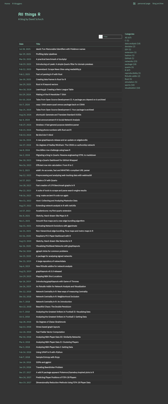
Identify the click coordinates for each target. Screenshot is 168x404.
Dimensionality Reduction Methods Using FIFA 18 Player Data (63, 382)
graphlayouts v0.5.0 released (49, 271)
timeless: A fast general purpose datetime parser (57, 125)
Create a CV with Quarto (46, 180)
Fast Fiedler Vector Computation (50, 332)
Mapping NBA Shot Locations (49, 276)
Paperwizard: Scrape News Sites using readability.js (58, 69)
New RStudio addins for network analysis (54, 266)
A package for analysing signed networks (54, 256)
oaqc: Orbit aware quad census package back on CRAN (60, 104)
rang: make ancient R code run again (52, 195)
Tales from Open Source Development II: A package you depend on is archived (71, 99)
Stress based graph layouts (48, 327)
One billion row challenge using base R (53, 150)
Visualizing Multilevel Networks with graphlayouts (58, 246)
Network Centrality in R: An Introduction (54, 301)
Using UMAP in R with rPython (49, 352)
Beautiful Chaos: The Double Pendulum (53, 306)
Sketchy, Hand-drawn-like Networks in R (54, 241)
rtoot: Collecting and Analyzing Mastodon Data (56, 200)
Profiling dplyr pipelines (46, 54)
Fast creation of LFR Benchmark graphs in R (55, 185)
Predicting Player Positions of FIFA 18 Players (56, 377)
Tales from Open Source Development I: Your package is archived (65, 109)
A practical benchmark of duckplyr (51, 59)
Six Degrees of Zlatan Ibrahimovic (51, 322)
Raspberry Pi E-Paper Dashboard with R (53, 236)
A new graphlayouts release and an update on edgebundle (61, 140)
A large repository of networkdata (51, 261)
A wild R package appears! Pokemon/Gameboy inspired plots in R (65, 372)
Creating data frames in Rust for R (51, 79)
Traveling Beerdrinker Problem (49, 367)
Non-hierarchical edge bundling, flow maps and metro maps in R (64, 231)
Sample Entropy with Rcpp (48, 357)
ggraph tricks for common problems (52, 251)
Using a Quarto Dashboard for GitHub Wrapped (56, 160)
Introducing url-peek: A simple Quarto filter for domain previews (64, 64)
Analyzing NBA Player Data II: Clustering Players (57, 342)
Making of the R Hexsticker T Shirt (51, 94)
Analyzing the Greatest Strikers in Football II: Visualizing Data (63, 312)
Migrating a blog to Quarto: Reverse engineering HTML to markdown (66, 155)
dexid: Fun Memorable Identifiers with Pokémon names (60, 49)
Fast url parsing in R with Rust (49, 74)
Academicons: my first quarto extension (53, 210)
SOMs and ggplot (43, 362)
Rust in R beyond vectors (47, 84)
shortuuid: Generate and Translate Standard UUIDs (58, 114)
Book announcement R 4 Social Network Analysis (58, 120)
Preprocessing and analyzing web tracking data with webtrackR (64, 175)
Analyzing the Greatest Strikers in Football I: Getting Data (61, 317)
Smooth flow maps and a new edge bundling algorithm (60, 221)
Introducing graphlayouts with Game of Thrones (57, 281)
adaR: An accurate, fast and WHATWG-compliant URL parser (63, 170)
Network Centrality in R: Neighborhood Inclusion (57, 296)
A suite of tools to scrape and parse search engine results (61, 190)
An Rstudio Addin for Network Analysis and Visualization (61, 286)
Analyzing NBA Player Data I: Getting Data (54, 347)
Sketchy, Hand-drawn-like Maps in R (52, 215)
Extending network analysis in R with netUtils (56, 205)
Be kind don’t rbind (44, 135)
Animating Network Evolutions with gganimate (56, 226)
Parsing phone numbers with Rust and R (53, 130)
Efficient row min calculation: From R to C (54, 165)
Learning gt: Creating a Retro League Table (54, 89)
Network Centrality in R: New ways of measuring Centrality (61, 291)
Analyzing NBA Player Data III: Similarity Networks (58, 337)
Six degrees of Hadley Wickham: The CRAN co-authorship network (65, 145)
